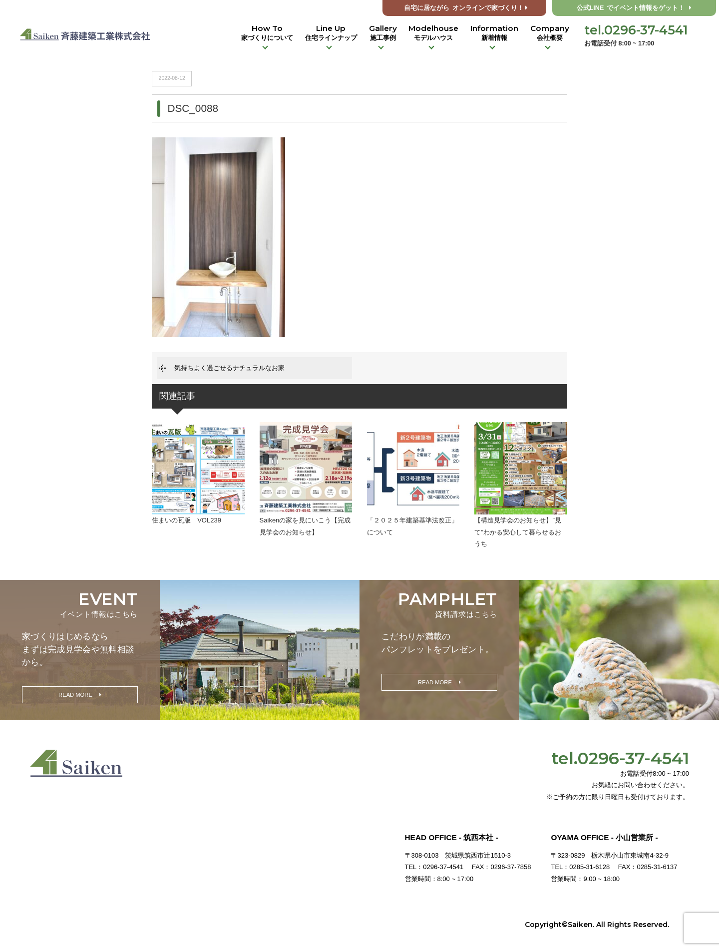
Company (549, 32)
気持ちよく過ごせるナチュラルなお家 (229, 368)
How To (267, 32)
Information (494, 32)
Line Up (331, 32)
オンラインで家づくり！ (466, 7)
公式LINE (634, 7)
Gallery (383, 32)
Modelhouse (433, 32)
